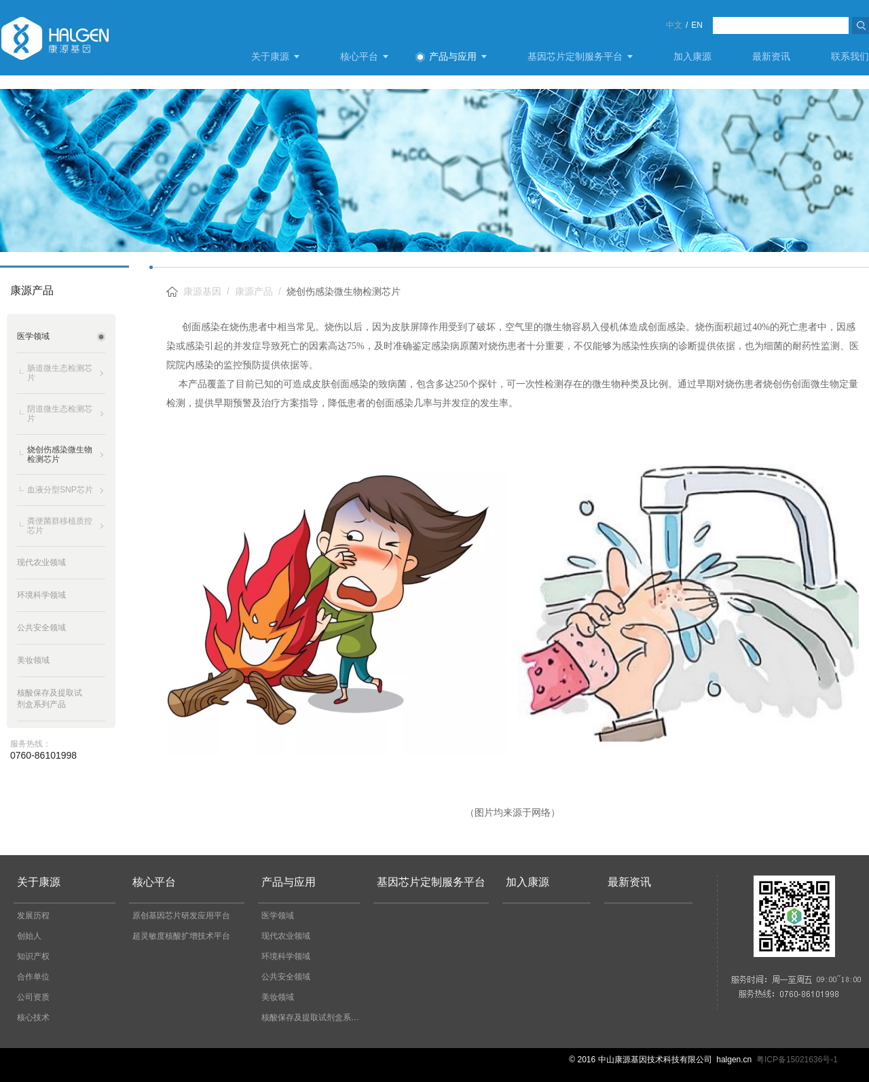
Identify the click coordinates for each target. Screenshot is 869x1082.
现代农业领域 (285, 936)
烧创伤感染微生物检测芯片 (59, 454)
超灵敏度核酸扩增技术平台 (181, 936)
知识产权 (33, 956)
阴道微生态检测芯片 (59, 413)
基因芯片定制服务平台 (575, 56)
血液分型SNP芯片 (60, 489)
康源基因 (202, 291)
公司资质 (33, 997)
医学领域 (277, 915)
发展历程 (33, 915)
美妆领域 (277, 997)
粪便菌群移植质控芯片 (59, 525)
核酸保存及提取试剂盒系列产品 (314, 1017)
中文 (674, 25)
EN (697, 25)
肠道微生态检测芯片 (59, 372)
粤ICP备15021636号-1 (797, 1059)
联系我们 (850, 56)
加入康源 (692, 56)
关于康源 (270, 56)
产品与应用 (453, 56)
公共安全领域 (285, 976)
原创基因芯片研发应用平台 (181, 915)
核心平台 (359, 56)
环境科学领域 (285, 956)
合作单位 (33, 976)
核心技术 (33, 1017)
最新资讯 (771, 56)
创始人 (29, 936)
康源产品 (254, 291)
